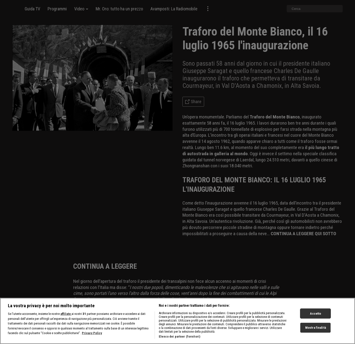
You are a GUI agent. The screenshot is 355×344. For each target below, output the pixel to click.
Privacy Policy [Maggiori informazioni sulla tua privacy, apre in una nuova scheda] (92, 335)
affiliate (65, 316)
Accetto (315, 315)
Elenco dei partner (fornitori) (179, 338)
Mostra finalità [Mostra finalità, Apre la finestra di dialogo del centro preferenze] (315, 329)
